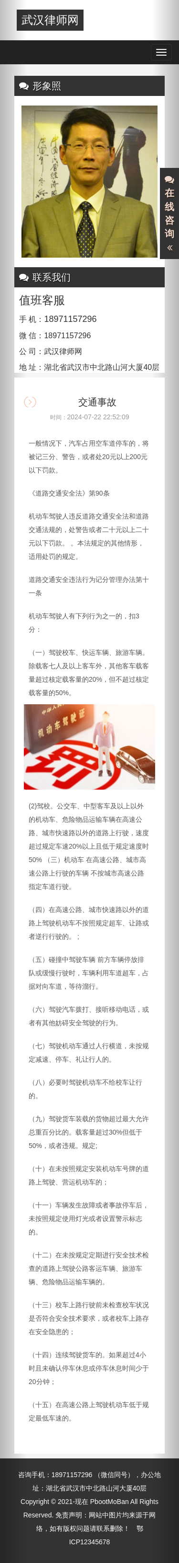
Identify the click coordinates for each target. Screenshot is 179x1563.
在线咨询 (169, 214)
